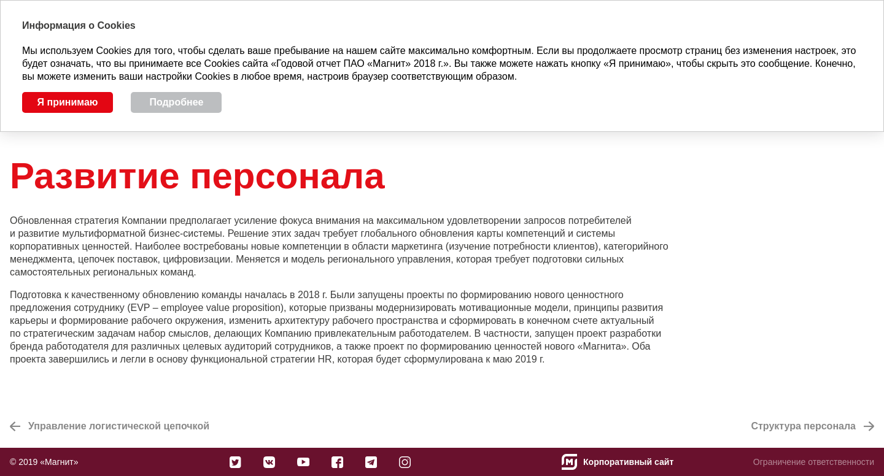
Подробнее (176, 102)
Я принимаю (67, 102)
